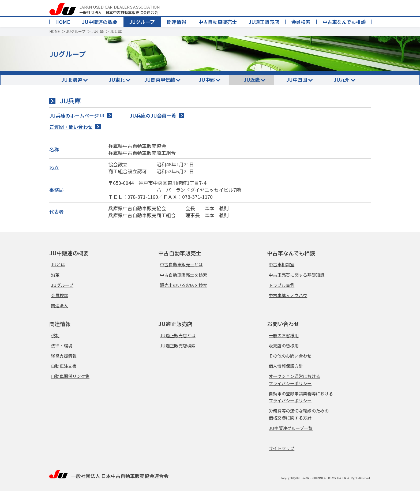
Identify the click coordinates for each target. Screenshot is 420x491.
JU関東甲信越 (159, 79)
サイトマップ (281, 448)
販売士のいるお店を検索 (183, 285)
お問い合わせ (283, 324)
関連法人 (59, 305)
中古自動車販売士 (217, 21)
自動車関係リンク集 (70, 376)
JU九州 (342, 79)
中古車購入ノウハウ (288, 295)
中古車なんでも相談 (344, 21)
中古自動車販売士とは (181, 264)
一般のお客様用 (284, 335)
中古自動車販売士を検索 (183, 275)
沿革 (55, 275)
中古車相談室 (281, 264)
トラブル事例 (281, 285)
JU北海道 (71, 79)
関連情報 (176, 21)
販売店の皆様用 (284, 345)
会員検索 (300, 21)
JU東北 (117, 79)
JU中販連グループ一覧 (291, 428)
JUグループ (142, 21)
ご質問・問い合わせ (71, 126)
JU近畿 (98, 31)
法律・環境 (61, 345)
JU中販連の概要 (99, 21)
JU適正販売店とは (178, 335)
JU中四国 (296, 79)
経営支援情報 (64, 356)
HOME (62, 21)
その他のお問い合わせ (290, 356)
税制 (55, 335)
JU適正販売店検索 (178, 345)
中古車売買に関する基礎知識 (296, 275)
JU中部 (207, 79)
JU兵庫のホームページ (74, 115)
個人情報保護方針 (286, 366)
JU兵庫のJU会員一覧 (153, 115)
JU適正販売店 (264, 21)
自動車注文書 (64, 366)
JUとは (58, 264)
